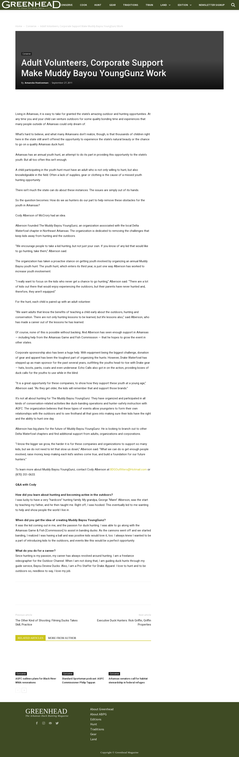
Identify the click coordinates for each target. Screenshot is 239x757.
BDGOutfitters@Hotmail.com (128, 469)
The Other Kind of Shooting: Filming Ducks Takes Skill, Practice (46, 622)
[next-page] (24, 690)
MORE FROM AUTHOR (62, 638)
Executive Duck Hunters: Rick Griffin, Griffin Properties (124, 622)
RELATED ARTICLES (30, 638)
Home (18, 26)
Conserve (31, 26)
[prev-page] (17, 690)
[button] (233, 5)
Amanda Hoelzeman (37, 82)
